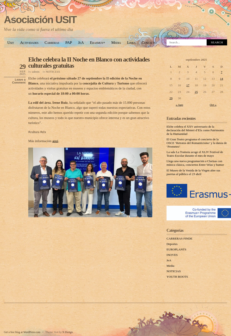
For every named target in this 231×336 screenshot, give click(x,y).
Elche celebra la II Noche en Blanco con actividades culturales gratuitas (89, 62)
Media (116, 42)
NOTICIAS (53, 71)
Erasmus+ (97, 42)
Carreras (52, 42)
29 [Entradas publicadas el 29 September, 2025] (170, 98)
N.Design (67, 332)
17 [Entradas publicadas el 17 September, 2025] (187, 85)
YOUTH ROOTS (177, 276)
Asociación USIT (40, 19)
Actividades (29, 42)
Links (131, 42)
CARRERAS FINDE (179, 238)
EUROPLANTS (176, 249)
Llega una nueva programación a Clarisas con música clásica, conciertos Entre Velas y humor (195, 162)
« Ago (179, 104)
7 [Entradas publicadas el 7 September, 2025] (221, 72)
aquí (55, 141)
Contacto (148, 42)
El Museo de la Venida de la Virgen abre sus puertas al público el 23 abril (193, 172)
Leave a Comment (19, 81)
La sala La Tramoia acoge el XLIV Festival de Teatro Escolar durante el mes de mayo (195, 153)
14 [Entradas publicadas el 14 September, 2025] (221, 78)
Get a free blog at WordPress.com (22, 332)
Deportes (172, 244)
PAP (68, 42)
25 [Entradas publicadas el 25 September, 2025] (196, 92)
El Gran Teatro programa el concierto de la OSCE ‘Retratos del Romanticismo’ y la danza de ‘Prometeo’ (197, 143)
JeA (81, 42)
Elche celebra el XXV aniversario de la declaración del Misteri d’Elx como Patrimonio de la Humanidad (195, 130)
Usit (10, 42)
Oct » (213, 104)
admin (35, 71)
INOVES (172, 255)
